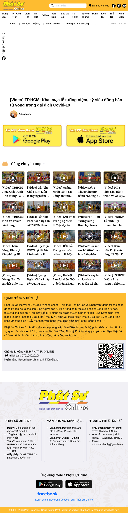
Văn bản (54, 15)
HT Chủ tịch (16, 15)
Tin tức (36, 15)
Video (45, 15)
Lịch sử (103, 15)
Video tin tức (53, 23)
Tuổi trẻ (112, 15)
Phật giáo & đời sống (77, 23)
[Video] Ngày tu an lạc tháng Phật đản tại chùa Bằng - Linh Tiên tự (89, 284)
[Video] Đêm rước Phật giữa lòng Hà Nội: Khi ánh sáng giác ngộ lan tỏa (115, 254)
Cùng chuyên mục (26, 164)
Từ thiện (75, 15)
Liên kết (27, 15)
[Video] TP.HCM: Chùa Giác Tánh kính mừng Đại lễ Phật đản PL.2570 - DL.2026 (13, 196)
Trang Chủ (5, 15)
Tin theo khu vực (99, 5)
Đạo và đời (65, 15)
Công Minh (25, 114)
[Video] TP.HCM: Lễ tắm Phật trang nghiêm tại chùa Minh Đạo (114, 284)
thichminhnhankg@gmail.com (107, 444)
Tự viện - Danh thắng (90, 15)
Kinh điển (121, 15)
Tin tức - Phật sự (31, 23)
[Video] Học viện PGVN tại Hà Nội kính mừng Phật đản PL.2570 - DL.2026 (38, 254)
